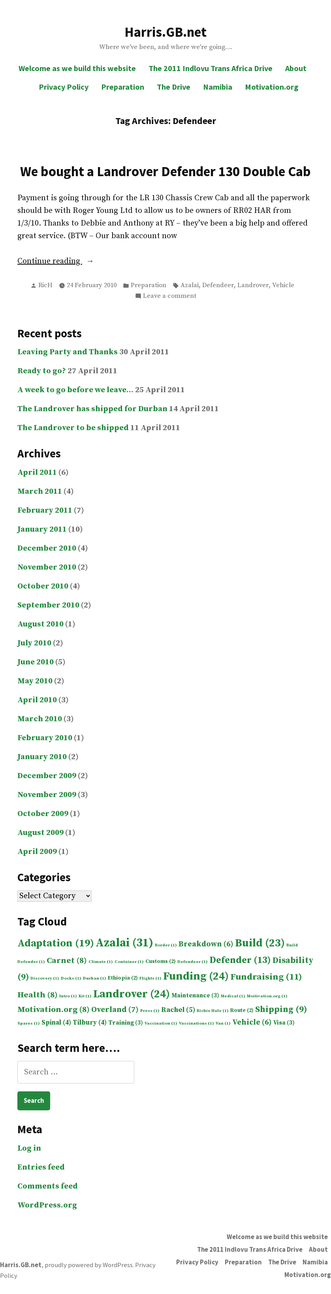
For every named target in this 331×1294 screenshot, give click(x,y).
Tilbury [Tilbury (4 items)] (90, 1023)
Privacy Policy (63, 87)
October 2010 (42, 586)
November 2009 (46, 795)
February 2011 (44, 510)
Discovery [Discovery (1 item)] (44, 978)
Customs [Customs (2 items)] (160, 961)
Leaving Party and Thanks (67, 352)
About (296, 68)
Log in (29, 1148)
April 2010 (37, 700)
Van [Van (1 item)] (223, 1023)
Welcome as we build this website (77, 68)
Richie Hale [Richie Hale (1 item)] (213, 1011)
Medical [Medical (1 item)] (233, 996)
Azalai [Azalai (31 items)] (124, 943)
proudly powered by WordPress (89, 1265)
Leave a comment (169, 296)
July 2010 (34, 643)
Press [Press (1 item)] (150, 1011)
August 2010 (40, 624)
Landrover (253, 285)
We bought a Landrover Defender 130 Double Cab (165, 171)
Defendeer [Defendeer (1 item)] (192, 962)
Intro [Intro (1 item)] (68, 996)
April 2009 (37, 852)
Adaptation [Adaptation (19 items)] (55, 943)
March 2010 (39, 719)
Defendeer (218, 285)
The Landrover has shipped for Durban (92, 409)
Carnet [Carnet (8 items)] (67, 960)
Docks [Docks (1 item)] (71, 978)
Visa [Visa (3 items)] (284, 1023)
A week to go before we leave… (75, 390)
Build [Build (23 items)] (260, 943)
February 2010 (44, 738)
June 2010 (35, 662)
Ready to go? (41, 371)
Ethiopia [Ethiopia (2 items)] (123, 978)
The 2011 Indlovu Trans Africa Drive (211, 68)
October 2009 (42, 814)
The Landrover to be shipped (73, 428)
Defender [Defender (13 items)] (240, 960)
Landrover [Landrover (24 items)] (131, 994)
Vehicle (283, 285)
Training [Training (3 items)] (125, 1023)
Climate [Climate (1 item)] (100, 962)
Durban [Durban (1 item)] (94, 978)
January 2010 (42, 757)
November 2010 (46, 567)
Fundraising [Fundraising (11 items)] (266, 977)
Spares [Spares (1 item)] (28, 1023)
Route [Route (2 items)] (242, 1010)
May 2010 (35, 681)
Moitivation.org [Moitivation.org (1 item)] (267, 996)
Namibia (217, 87)
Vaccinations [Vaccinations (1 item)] (196, 1023)
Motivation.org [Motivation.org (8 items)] (53, 1009)
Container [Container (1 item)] (129, 962)
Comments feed (47, 1186)
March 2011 (39, 492)
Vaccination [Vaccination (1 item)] (161, 1023)
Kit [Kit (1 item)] (85, 996)
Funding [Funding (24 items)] (196, 976)
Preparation (122, 87)
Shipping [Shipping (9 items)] (281, 1009)
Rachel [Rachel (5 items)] (178, 1009)
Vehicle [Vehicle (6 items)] (252, 1022)
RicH (45, 285)
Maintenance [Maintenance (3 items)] (195, 995)
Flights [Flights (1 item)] (150, 978)
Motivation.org (272, 87)
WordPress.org (47, 1205)
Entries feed (41, 1167)
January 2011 (42, 529)
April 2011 (37, 473)
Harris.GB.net (165, 31)
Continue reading (68, 261)
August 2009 (40, 833)
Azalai (190, 285)
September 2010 (48, 605)
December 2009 (46, 776)
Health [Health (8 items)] (37, 995)
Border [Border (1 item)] (166, 945)
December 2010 (46, 548)
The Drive (173, 87)
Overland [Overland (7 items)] (115, 1010)
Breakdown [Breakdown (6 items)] (206, 944)
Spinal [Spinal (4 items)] (56, 1023)
